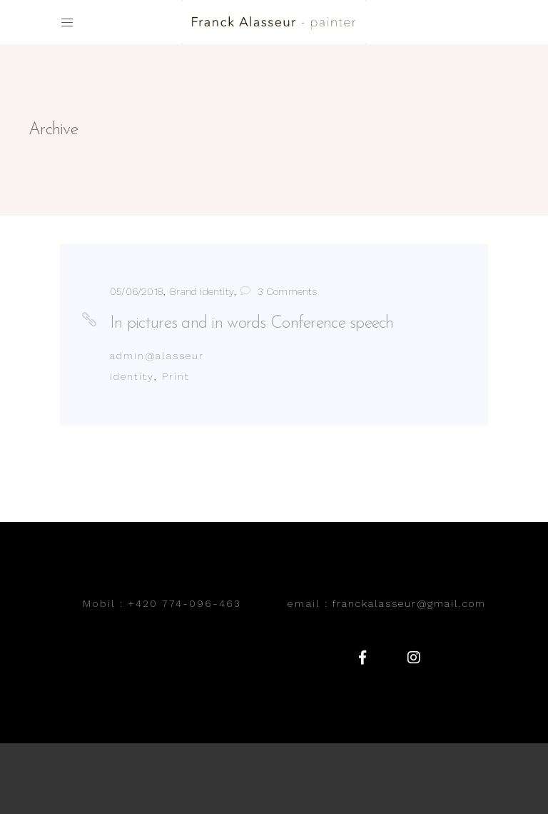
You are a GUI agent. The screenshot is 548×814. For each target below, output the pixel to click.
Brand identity (202, 291)
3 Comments (279, 291)
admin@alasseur (157, 355)
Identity (132, 376)
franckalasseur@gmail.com (409, 603)
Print (176, 376)
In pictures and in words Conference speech (252, 323)
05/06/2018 (136, 291)
